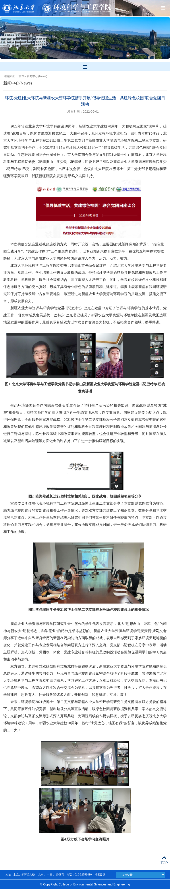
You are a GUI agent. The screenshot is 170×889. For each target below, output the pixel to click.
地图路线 (99, 874)
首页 (21, 76)
